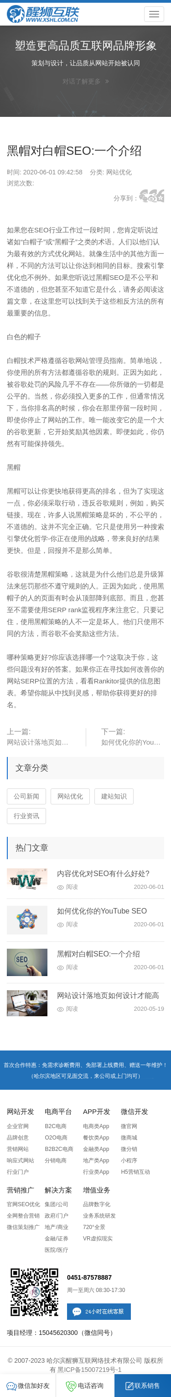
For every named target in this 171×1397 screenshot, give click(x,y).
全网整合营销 (23, 1216)
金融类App (96, 1149)
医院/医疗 (56, 1250)
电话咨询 (85, 1385)
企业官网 (18, 1126)
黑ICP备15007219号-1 (89, 1369)
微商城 (129, 1137)
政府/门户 (56, 1216)
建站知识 (114, 796)
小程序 (129, 1160)
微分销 (129, 1149)
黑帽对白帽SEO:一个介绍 (98, 954)
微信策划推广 (23, 1227)
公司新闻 (26, 796)
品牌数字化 (96, 1204)
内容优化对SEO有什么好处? (103, 873)
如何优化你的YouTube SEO (102, 911)
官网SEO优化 (23, 1204)
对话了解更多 (85, 81)
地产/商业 (56, 1227)
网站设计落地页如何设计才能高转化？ (108, 997)
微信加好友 (28, 1385)
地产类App (96, 1160)
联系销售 (142, 1385)
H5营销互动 (135, 1172)
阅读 (72, 886)
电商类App (96, 1126)
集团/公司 (56, 1204)
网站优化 (70, 796)
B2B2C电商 (59, 1149)
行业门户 (18, 1172)
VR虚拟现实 (98, 1238)
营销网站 (18, 1149)
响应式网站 (20, 1160)
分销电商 (56, 1160)
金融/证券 (56, 1238)
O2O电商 (56, 1137)
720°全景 (94, 1227)
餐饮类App (96, 1137)
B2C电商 (55, 1126)
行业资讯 (26, 815)
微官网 (129, 1126)
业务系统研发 (99, 1216)
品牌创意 (18, 1137)
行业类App (96, 1172)
